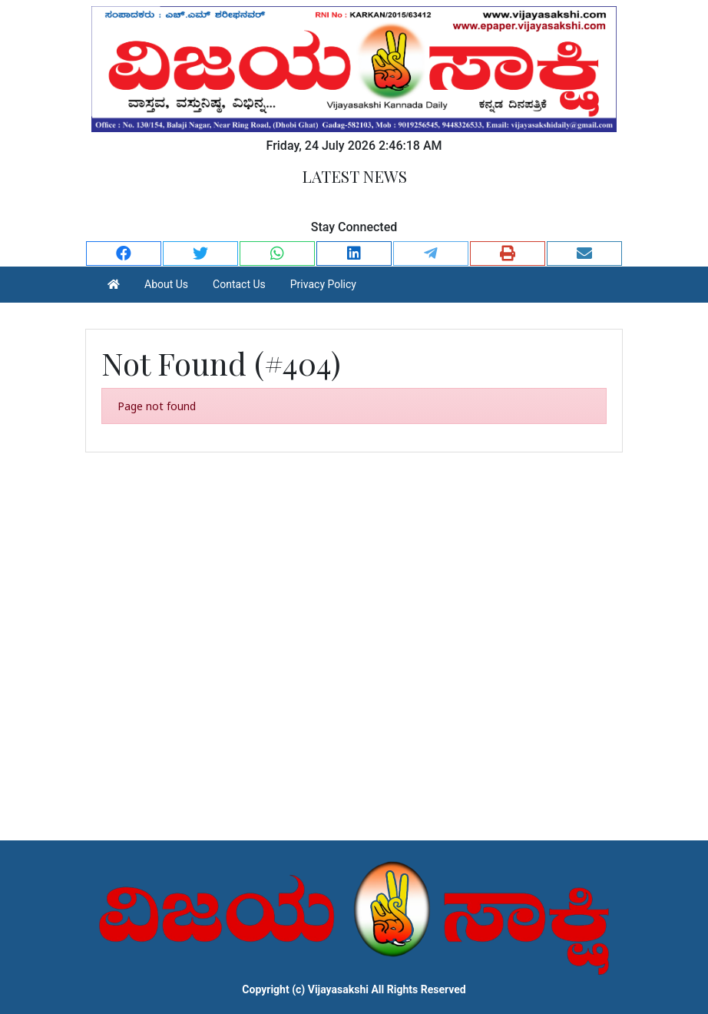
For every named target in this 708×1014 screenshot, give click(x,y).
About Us (166, 284)
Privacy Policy (323, 284)
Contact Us (239, 284)
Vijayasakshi (338, 989)
